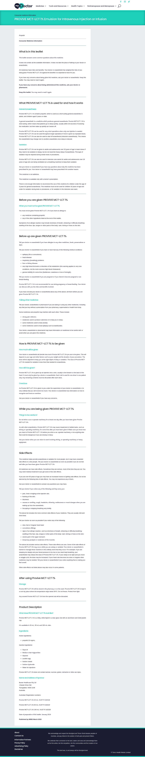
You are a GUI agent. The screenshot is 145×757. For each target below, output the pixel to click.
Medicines (40, 6)
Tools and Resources (57, 6)
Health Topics (77, 6)
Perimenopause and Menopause (100, 6)
